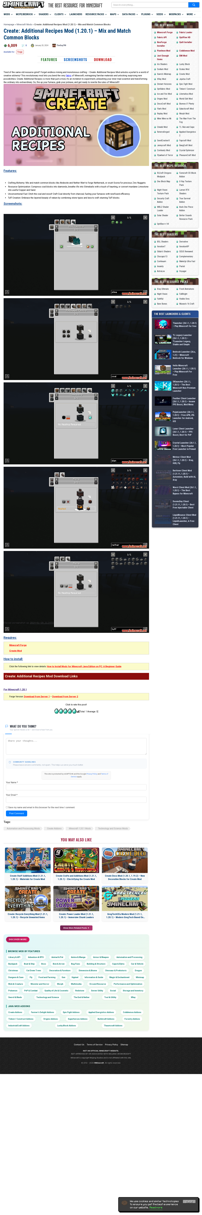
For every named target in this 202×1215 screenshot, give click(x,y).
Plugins (145, 14)
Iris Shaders (162, 64)
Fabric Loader (185, 32)
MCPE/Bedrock (24, 14)
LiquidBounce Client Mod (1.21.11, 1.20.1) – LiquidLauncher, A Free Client (184, 550)
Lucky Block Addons (66, 1026)
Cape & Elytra (118, 964)
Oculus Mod (184, 69)
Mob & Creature (15, 984)
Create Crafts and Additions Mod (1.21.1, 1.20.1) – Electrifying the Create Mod (76, 877)
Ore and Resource (97, 984)
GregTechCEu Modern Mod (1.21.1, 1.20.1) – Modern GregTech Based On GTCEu (124, 916)
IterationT (161, 246)
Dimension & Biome (88, 970)
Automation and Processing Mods (23, 828)
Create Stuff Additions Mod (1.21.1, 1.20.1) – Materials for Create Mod (28, 877)
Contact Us (79, 1044)
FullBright (183, 294)
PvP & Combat (31, 991)
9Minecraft (99, 1063)
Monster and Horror (40, 984)
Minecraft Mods (24, 24)
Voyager (182, 271)
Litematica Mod (186, 94)
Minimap (140, 977)
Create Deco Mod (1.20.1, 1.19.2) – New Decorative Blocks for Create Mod (125, 877)
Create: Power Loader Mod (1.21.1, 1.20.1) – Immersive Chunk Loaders (76, 916)
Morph (60, 984)
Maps (113, 14)
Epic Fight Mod (185, 84)
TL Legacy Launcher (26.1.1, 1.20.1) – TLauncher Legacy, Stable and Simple (182, 340)
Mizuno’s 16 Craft (186, 303)
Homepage (9, 24)
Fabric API (162, 37)
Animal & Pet (57, 957)
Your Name (12, 782)
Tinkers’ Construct (187, 89)
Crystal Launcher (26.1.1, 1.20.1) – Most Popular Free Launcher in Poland (184, 445)
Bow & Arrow (58, 964)
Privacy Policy (92, 774)
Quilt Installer (185, 42)
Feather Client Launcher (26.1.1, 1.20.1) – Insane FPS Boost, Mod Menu (184, 401)
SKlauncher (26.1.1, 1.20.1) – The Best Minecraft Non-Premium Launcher (184, 386)
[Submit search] (193, 4)
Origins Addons (50, 1019)
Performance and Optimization (128, 984)
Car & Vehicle (137, 964)
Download (103, 59)
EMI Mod (183, 55)
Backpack (12, 964)
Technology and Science (47, 997)
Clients (58, 14)
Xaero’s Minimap (164, 74)
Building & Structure (96, 964)
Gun (63, 977)
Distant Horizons (164, 84)
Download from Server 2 (65, 696)
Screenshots (75, 59)
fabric (68, 75)
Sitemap (124, 1044)
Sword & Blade (15, 997)
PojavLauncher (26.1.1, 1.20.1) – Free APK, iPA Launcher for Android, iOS (183, 417)
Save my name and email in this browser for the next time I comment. (41, 807)
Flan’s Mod (161, 108)
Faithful (160, 298)
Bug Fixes (75, 964)
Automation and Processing (129, 957)
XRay (133, 997)
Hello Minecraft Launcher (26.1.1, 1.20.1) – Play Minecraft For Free (184, 370)
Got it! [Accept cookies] (189, 1202)
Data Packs (128, 14)
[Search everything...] (150, 4)
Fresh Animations (186, 289)
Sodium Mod (162, 69)
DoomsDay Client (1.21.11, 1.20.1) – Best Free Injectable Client (183, 528)
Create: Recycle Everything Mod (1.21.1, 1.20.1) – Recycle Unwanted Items (28, 916)
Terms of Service (95, 1044)
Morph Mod (184, 113)
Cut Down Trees (33, 970)
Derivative (183, 241)
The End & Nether (82, 997)
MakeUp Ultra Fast (187, 261)
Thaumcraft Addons (113, 1026)
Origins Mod (162, 98)
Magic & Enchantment (119, 977)
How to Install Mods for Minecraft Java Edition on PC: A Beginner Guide (84, 666)
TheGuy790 (61, 45)
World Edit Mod (186, 98)
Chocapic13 (162, 256)
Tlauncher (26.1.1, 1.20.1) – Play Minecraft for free (185, 324)
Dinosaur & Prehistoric (116, 970)
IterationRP (184, 246)
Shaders (44, 14)
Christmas (13, 970)
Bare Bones (162, 303)
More (190, 14)
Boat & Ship (29, 964)
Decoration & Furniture (59, 970)
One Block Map (163, 181)
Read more (156, 1207)
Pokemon (12, 991)
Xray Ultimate (163, 289)
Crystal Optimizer (186, 150)
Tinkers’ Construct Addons (20, 1019)
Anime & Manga (78, 957)
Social (113, 991)
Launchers (75, 14)
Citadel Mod (162, 127)
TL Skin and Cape (186, 127)
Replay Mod (162, 113)
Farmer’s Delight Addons (42, 1012)
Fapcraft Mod (185, 140)
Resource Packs (95, 14)
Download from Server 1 (37, 696)
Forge (19, 52)
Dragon (138, 970)
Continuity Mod (163, 150)
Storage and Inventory (133, 991)
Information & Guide (94, 977)
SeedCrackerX (163, 140)
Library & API (14, 957)
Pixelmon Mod (163, 50)
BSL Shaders (162, 241)
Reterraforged (163, 132)
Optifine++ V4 (163, 224)
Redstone (79, 991)
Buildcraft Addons (106, 1019)
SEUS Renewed (186, 251)
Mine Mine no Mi (164, 118)
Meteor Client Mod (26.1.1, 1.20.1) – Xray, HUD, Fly (183, 463)
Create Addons (54, 828)
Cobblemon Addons (132, 1012)
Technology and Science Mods (113, 828)
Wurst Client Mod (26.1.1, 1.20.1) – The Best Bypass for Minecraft (185, 506)
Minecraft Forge (18, 645)
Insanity (160, 266)
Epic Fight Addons (71, 1012)
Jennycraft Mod (164, 145)
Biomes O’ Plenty (186, 103)
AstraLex (161, 271)
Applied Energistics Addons (101, 1012)
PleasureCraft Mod (187, 155)
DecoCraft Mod (164, 103)
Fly (31, 977)
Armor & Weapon (101, 957)
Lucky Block (184, 64)
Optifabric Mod (163, 89)
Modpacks (175, 14)
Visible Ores (184, 298)
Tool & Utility (110, 997)
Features (49, 59)
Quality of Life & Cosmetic (56, 991)
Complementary (186, 256)
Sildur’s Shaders (164, 251)
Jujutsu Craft (184, 79)
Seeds (159, 14)
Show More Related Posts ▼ (76, 928)
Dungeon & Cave (15, 977)
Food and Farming (47, 977)
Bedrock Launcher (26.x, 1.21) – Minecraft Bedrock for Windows (184, 354)
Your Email (11, 795)
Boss (43, 964)
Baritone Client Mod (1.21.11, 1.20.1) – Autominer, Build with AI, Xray (184, 485)
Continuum (161, 261)
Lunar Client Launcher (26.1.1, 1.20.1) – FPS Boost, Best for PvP (183, 431)
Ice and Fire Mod (164, 94)
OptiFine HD (184, 37)
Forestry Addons (132, 1019)
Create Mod (15, 650)
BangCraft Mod (185, 145)
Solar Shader (162, 215)
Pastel (182, 266)
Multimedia (76, 984)
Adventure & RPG (36, 957)
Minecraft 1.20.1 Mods (80, 828)
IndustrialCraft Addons (19, 1026)
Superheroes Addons (77, 1019)
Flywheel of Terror (165, 155)
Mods (7, 14)
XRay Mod (161, 79)
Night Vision (162, 294)
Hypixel (75, 977)
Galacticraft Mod (186, 108)
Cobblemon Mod (187, 50)
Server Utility (97, 991)
